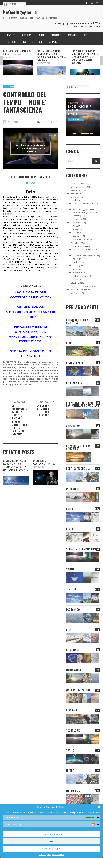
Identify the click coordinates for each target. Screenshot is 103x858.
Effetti (73, 269)
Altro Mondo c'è (78, 289)
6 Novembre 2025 (9, 57)
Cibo (75, 226)
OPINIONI (75, 183)
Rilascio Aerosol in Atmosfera (85, 249)
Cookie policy (45, 854)
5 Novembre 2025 (43, 63)
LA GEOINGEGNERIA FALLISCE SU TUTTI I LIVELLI (17, 52)
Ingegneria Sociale (79, 187)
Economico (78, 236)
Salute (75, 279)
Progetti (76, 215)
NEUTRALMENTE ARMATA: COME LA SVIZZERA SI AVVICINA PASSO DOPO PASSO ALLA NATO (51, 55)
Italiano (10, 4)
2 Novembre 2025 (39, 467)
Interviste (75, 197)
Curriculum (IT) (30, 183)
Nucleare (77, 262)
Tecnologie (75, 243)
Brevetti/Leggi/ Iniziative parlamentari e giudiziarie (82, 404)
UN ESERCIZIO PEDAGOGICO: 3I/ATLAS (44, 462)
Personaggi (78, 219)
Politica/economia (81, 276)
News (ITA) (9, 86)
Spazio (76, 265)
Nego (51, 841)
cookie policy (58, 854)
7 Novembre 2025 (9, 473)
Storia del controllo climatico (85, 203)
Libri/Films (75, 283)
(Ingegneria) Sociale (81, 239)
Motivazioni (76, 222)
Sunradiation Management (84, 255)
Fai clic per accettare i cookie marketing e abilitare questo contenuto (30, 148)
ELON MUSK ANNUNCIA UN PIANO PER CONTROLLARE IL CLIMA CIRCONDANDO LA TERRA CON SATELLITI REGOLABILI (84, 56)
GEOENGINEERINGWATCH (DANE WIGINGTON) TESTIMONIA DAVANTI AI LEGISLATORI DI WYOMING (15, 465)
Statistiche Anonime (51, 834)
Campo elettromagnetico (82, 286)
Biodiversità (78, 272)
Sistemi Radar (79, 246)
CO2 (75, 259)
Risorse (76, 232)
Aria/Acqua (77, 229)
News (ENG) (76, 193)
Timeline (74, 200)
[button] (99, 807)
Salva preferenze (51, 849)
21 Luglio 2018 (13, 122)
